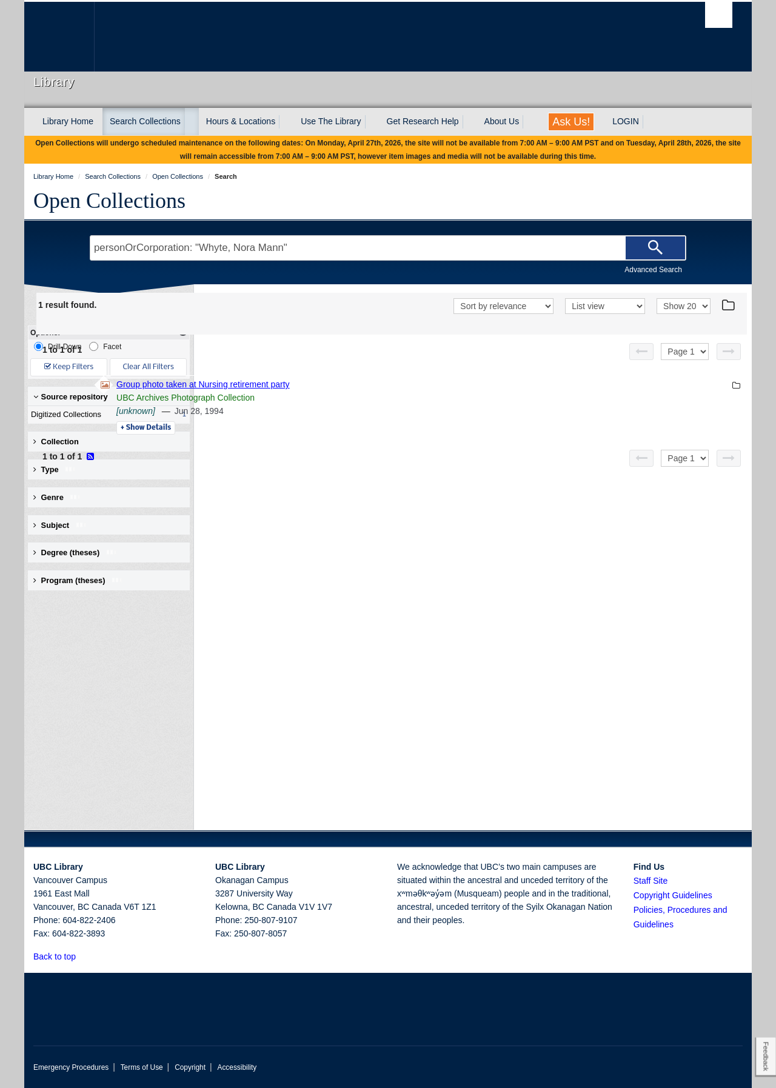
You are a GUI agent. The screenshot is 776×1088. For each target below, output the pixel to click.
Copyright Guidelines (673, 895)
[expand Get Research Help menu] (470, 121)
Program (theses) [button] (78, 580)
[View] (605, 306)
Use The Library (331, 121)
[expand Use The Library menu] (372, 121)
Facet (105, 346)
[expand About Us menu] (530, 121)
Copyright (190, 1067)
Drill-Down (57, 346)
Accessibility (236, 1067)
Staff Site (651, 881)
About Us (502, 121)
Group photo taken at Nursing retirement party (369, 384)
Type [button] (54, 469)
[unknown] (302, 411)
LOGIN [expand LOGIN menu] (625, 121)
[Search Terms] (388, 248)
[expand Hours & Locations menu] (286, 121)
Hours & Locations (240, 121)
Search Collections (145, 121)
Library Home (67, 121)
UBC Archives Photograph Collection (352, 397)
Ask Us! (571, 122)
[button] (82, 956)
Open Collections (109, 201)
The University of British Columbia (59, 37)
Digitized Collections (106, 414)
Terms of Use (142, 1067)
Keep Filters (68, 367)
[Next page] (729, 351)
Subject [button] (60, 525)
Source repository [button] (70, 396)
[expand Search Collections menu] (191, 121)
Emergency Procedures (71, 1067)
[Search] (655, 248)
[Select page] (685, 351)
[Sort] (503, 306)
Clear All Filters (148, 367)
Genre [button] (57, 497)
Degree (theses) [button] (75, 552)
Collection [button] (56, 441)
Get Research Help (423, 121)
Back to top (60, 956)
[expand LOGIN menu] (650, 121)
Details (312, 428)
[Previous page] (641, 351)
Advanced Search (653, 269)
